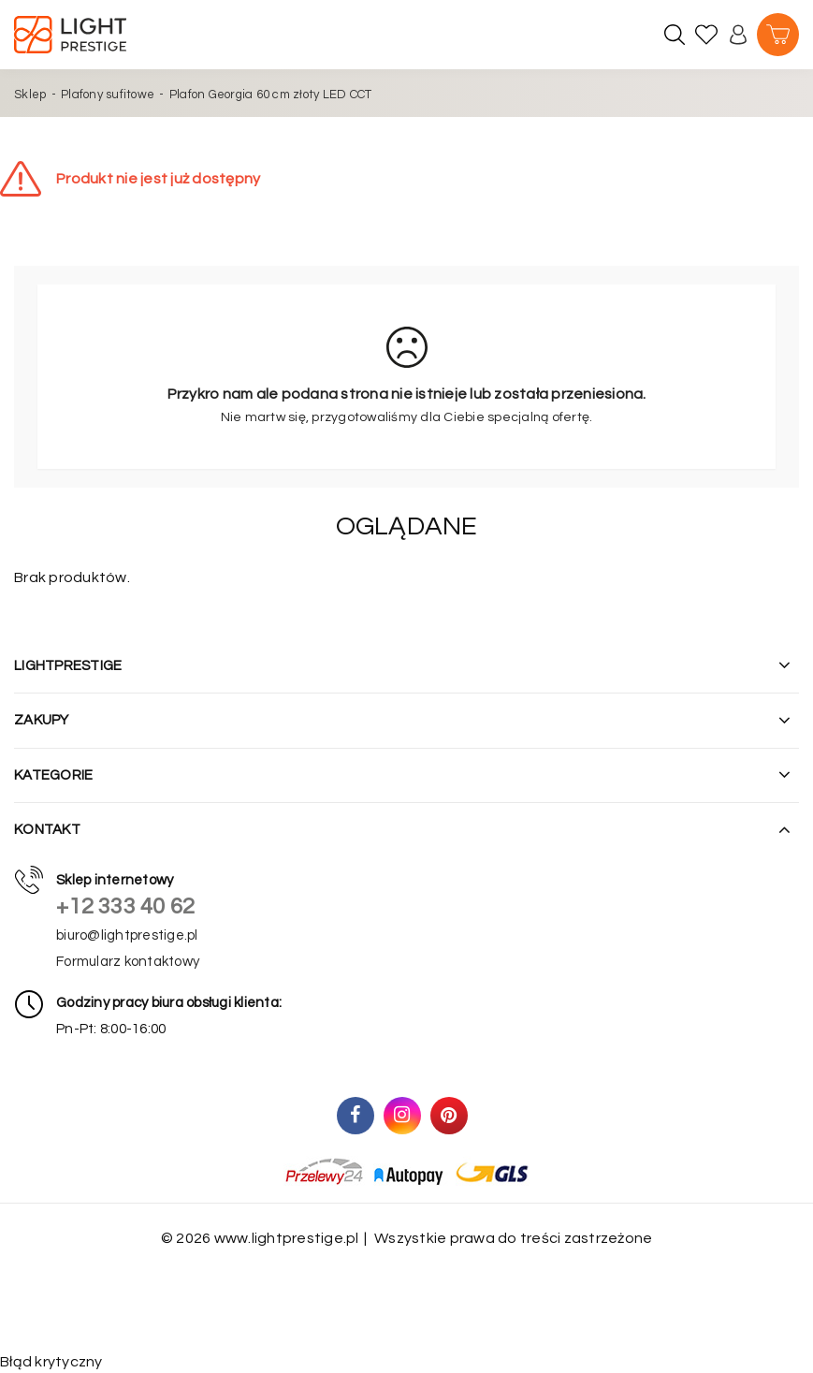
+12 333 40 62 (125, 906)
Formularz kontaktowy (127, 962)
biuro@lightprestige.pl (127, 935)
